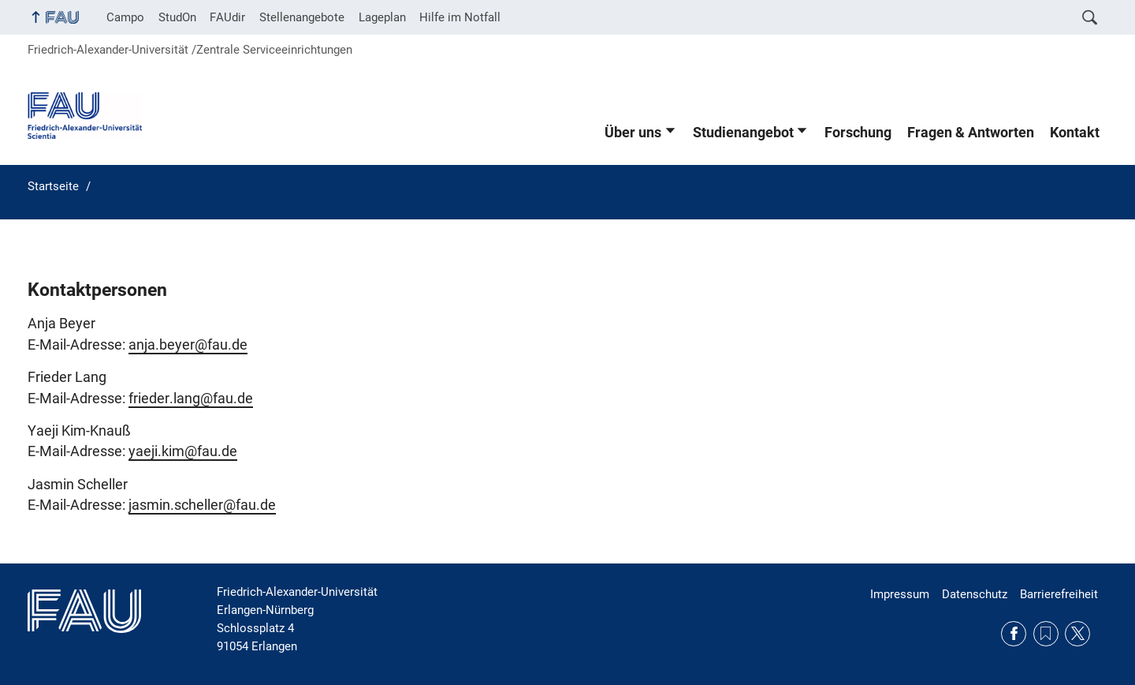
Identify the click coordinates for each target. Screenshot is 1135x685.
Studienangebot (743, 132)
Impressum (899, 594)
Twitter (1077, 633)
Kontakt (1075, 132)
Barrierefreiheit (1059, 594)
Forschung (857, 132)
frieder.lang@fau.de (190, 398)
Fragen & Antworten (970, 132)
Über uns (633, 132)
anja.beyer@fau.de (187, 345)
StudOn (177, 17)
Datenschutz (974, 594)
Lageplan (382, 17)
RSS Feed (1046, 633)
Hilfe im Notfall (460, 17)
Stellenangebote (301, 17)
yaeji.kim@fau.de (182, 451)
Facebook (1013, 633)
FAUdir (227, 17)
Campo (125, 17)
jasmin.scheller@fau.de (202, 505)
